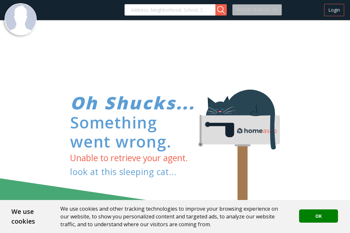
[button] (221, 10)
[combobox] (170, 10)
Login (334, 10)
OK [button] (318, 216)
